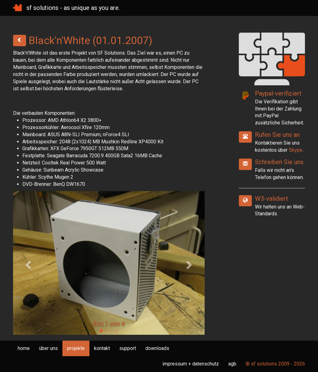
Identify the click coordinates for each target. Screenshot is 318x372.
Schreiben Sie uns (279, 162)
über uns (48, 348)
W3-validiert (271, 198)
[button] (27, 262)
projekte (76, 348)
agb (232, 364)
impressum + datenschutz (190, 364)
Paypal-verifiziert (278, 93)
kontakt (102, 348)
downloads (157, 348)
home (24, 348)
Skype (295, 150)
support (127, 348)
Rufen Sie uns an (277, 134)
